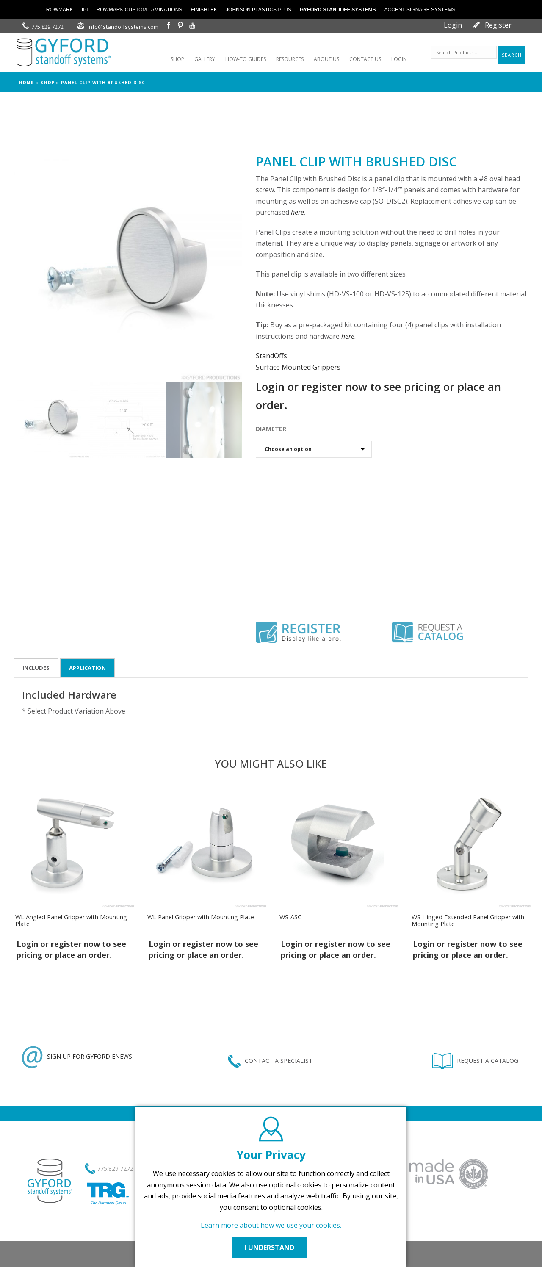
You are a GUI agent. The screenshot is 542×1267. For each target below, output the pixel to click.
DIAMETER (271, 429)
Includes (36, 668)
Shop (47, 83)
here (297, 212)
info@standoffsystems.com (123, 26)
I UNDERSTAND (271, 1247)
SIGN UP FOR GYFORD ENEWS (77, 1056)
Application (87, 668)
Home (26, 83)
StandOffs (271, 355)
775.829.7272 (47, 26)
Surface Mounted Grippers (298, 367)
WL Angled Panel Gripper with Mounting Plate (71, 920)
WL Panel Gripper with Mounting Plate (200, 917)
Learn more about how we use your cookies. (271, 1225)
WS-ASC (290, 917)
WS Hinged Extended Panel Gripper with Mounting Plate (468, 920)
